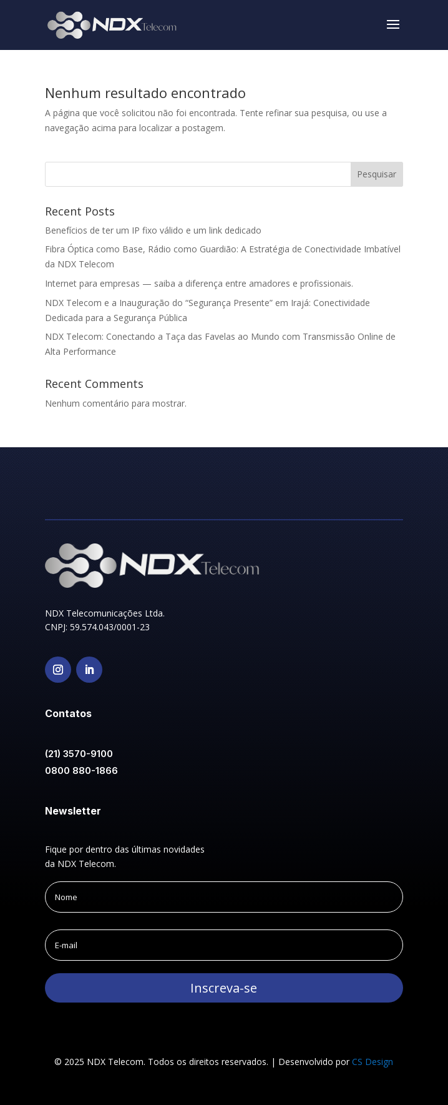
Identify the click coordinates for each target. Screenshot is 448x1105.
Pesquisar (376, 174)
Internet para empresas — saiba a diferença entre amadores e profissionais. (199, 283)
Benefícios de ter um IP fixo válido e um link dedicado (153, 230)
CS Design (372, 1062)
